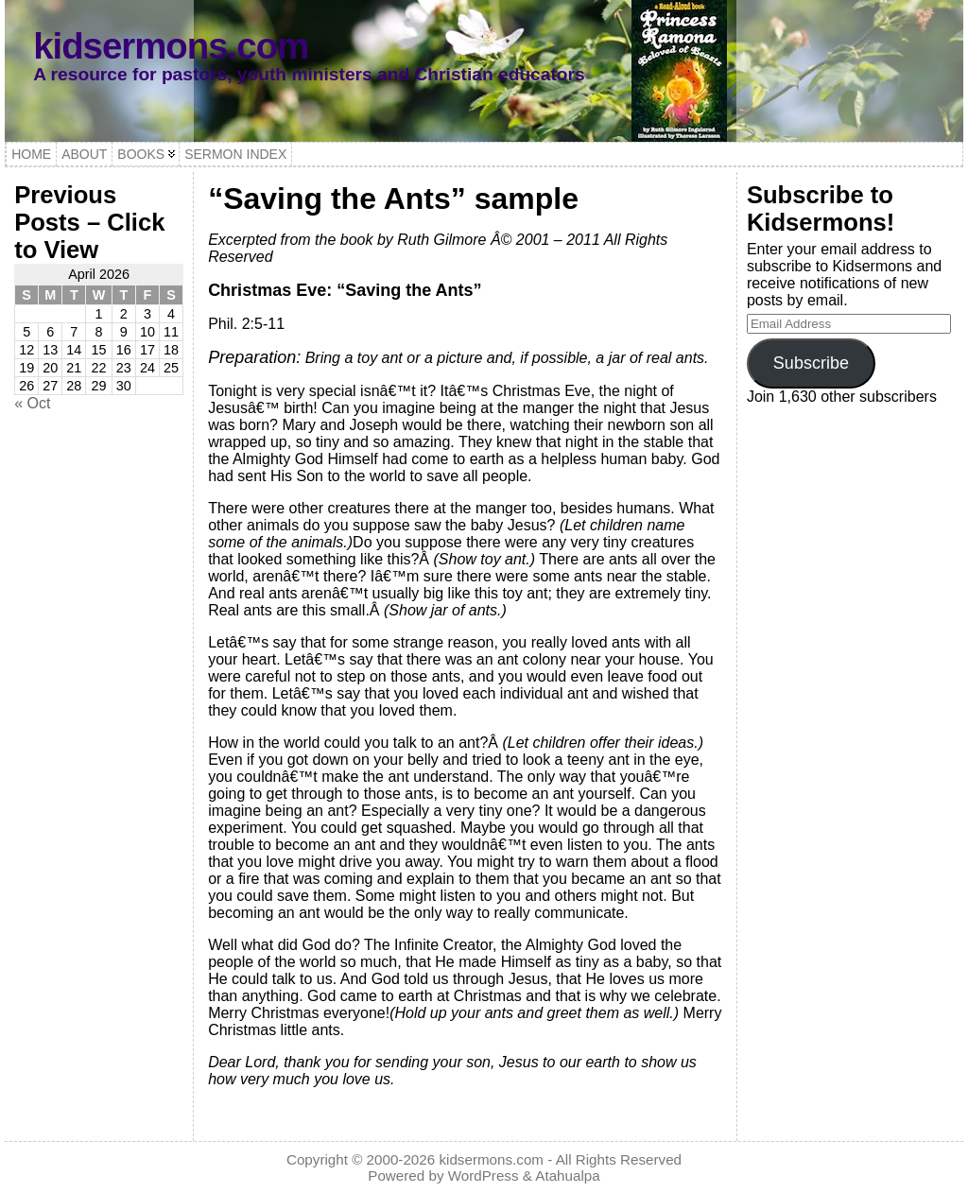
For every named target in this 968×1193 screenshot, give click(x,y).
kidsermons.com (170, 46)
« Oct (32, 403)
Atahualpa (567, 1175)
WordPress (483, 1175)
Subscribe (811, 363)
